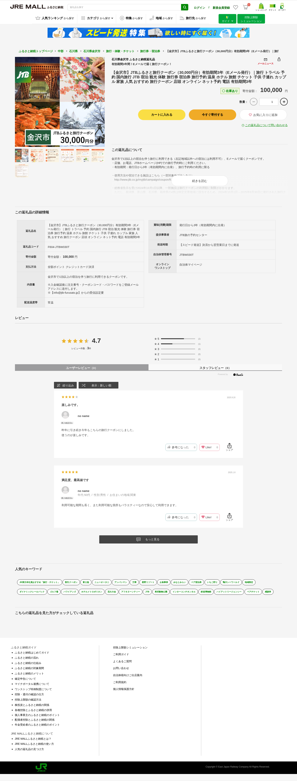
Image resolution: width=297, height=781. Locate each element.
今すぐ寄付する (212, 114)
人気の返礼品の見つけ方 (29, 755)
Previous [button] (25, 101)
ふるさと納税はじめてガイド (32, 659)
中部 (60, 50)
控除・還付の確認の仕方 (29, 701)
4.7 (96, 344)
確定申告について (25, 685)
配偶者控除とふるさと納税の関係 (35, 726)
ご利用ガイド (121, 661)
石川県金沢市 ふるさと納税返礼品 (133, 59)
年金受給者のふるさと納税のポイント (37, 731)
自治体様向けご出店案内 (127, 681)
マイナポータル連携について (32, 690)
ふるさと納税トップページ (36, 50)
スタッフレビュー (215, 371)
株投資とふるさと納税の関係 (32, 711)
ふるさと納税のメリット (29, 680)
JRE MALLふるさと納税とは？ (33, 745)
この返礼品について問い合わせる (266, 125)
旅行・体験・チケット (120, 50)
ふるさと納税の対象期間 (29, 674)
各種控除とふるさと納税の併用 (33, 716)
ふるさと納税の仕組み (28, 669)
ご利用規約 (119, 688)
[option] (60, 101)
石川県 (73, 50)
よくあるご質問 (122, 668)
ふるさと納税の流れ (27, 664)
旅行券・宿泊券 (150, 50)
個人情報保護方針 (123, 695)
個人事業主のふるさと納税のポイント (37, 721)
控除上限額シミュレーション (130, 654)
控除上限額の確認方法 (28, 706)
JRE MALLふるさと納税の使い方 (34, 750)
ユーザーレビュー (81, 371)
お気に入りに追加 (263, 114)
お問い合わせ (121, 674)
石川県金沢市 (91, 50)
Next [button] (94, 101)
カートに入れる (161, 114)
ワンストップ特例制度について (33, 696)
